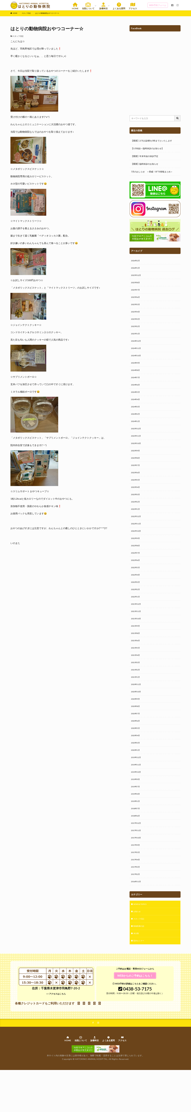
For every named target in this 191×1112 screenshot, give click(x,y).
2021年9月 (136, 648)
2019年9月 (136, 811)
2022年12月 (136, 532)
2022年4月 (136, 594)
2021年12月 (136, 625)
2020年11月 (136, 710)
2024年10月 (136, 361)
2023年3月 (136, 509)
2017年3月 (136, 904)
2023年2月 (136, 516)
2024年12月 (136, 346)
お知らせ (137, 950)
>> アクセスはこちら (56, 1034)
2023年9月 (136, 462)
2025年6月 (136, 299)
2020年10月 (136, 718)
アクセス (133, 6)
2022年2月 (136, 609)
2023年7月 (136, 478)
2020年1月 (136, 780)
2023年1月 (136, 524)
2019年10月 (136, 803)
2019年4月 (136, 826)
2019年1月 (136, 834)
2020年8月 (136, 733)
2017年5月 (136, 888)
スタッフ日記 (26, 13)
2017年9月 (136, 881)
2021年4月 (136, 679)
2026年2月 (136, 261)
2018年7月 (136, 842)
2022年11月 (136, 540)
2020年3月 (136, 772)
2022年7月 (136, 571)
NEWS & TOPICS (141, 942)
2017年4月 (136, 896)
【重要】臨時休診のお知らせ (144, 164)
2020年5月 (136, 757)
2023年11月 (136, 447)
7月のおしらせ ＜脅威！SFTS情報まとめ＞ (152, 171)
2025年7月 (136, 292)
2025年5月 (136, 307)
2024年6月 (136, 392)
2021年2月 (136, 695)
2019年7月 (136, 819)
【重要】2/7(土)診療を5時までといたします (151, 140)
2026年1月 (136, 268)
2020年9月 (136, 726)
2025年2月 (136, 330)
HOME (75, 6)
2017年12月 (136, 857)
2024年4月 (136, 408)
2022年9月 (136, 555)
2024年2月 (136, 423)
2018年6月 (136, 850)
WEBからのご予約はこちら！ (135, 1016)
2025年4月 (136, 315)
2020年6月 (136, 749)
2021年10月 (136, 640)
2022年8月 (136, 563)
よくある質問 (119, 6)
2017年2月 (136, 912)
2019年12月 (136, 788)
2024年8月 (136, 377)
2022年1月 (136, 617)
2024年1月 (136, 431)
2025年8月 (136, 284)
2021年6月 (136, 664)
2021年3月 (136, 687)
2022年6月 (136, 578)
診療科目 (103, 6)
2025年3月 (136, 323)
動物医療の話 (139, 966)
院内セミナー (139, 981)
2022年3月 (136, 602)
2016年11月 (136, 919)
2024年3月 (136, 416)
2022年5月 (136, 586)
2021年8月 (136, 656)
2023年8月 (136, 470)
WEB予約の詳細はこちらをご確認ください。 (135, 1024)
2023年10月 (136, 454)
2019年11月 (136, 795)
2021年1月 (136, 702)
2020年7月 (136, 741)
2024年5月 (136, 400)
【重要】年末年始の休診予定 (144, 156)
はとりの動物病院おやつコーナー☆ (47, 13)
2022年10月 (136, 547)
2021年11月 (136, 633)
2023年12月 (136, 439)
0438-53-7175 (137, 1029)
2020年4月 (136, 764)
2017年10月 (136, 873)
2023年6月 (136, 485)
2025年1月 (136, 338)
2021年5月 (136, 671)
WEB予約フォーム (157, 5)
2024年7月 (136, 385)
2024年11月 (136, 354)
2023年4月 (136, 501)
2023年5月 (136, 493)
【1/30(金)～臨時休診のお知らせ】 (147, 148)
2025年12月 (136, 276)
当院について (88, 6)
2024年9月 (136, 369)
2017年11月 (136, 865)
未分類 (136, 973)
